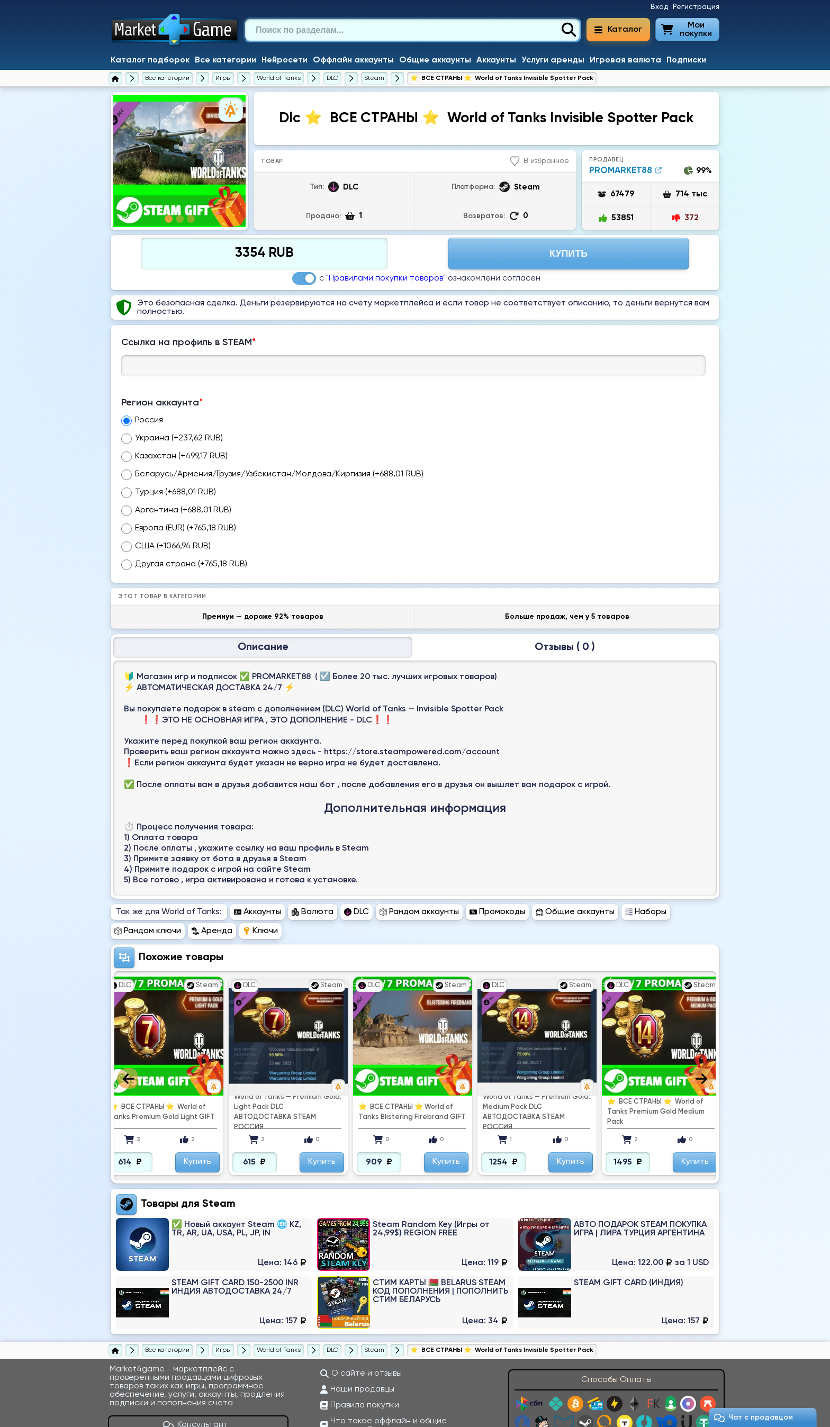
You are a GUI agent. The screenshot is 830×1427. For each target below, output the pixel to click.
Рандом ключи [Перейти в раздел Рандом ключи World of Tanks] (147, 866)
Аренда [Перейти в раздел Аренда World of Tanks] (212, 866)
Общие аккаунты (435, 60)
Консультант (196, 1360)
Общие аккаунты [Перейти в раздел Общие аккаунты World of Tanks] (575, 847)
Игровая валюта (625, 60)
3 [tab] (191, 219)
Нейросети (284, 60)
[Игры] (223, 78)
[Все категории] (167, 78)
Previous (127, 1014)
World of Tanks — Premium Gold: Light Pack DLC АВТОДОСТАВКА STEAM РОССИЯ (287, 1047)
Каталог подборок (150, 60)
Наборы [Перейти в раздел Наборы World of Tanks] (645, 847)
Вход (660, 7)
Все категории (225, 60)
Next (702, 1014)
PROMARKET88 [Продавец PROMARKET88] (625, 170)
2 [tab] (180, 219)
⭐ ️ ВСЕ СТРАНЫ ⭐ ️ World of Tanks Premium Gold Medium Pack (656, 1047)
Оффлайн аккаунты (353, 60)
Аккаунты (496, 60)
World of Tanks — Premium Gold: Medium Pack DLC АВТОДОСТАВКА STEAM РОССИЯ (536, 1047)
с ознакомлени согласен (416, 278)
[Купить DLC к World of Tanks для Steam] (374, 78)
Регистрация (696, 7)
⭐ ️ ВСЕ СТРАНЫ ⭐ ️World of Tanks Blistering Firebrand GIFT (412, 1047)
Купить (197, 1097)
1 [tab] (169, 219)
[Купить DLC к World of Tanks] (332, 78)
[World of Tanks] (279, 78)
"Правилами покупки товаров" (386, 278)
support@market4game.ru (673, 1415)
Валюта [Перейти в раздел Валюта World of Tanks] (312, 847)
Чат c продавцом (753, 1418)
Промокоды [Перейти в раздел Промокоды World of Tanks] (497, 847)
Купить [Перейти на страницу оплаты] (568, 253)
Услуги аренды (552, 60)
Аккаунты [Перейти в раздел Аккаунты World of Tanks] (257, 847)
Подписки (686, 60)
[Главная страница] (115, 78)
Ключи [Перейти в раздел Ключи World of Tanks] (260, 866)
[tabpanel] (179, 161)
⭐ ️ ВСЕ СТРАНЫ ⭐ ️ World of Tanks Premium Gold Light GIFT (162, 1047)
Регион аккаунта (162, 403)
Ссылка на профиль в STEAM (188, 342)
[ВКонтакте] (191, 1387)
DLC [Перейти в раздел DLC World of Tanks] (356, 847)
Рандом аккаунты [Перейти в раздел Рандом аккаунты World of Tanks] (419, 847)
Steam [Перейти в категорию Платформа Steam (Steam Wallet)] (219, 1139)
